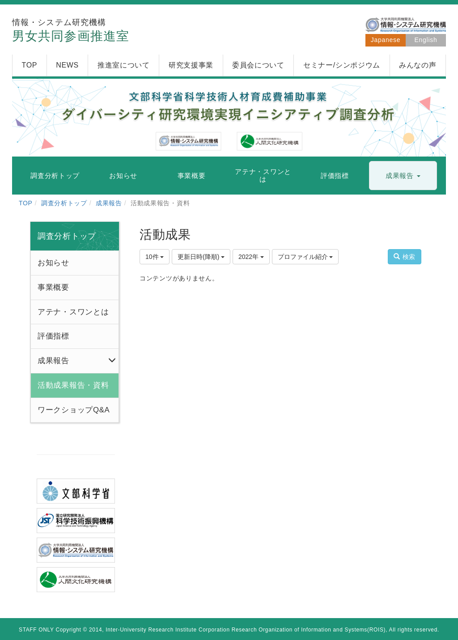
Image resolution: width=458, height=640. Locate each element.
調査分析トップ (64, 203)
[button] (403, 175)
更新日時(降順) (201, 256)
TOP (26, 203)
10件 (154, 256)
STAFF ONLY (36, 630)
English (426, 39)
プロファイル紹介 (305, 256)
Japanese (385, 39)
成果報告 (109, 203)
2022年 (251, 256)
